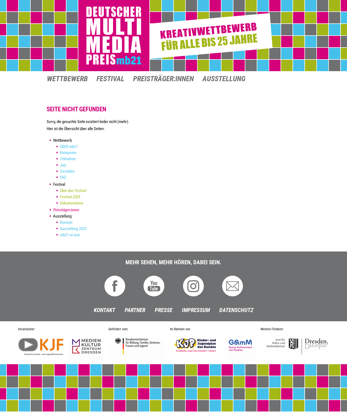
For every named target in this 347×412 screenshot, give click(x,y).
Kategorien (68, 152)
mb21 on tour (70, 234)
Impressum (196, 310)
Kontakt (104, 310)
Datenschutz (236, 310)
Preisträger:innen (163, 79)
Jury (63, 165)
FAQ (63, 177)
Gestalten (67, 171)
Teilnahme (68, 158)
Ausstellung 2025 (73, 228)
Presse (163, 310)
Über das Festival (73, 190)
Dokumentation (71, 203)
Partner (135, 310)
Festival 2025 (70, 196)
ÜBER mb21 (69, 146)
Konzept (66, 222)
